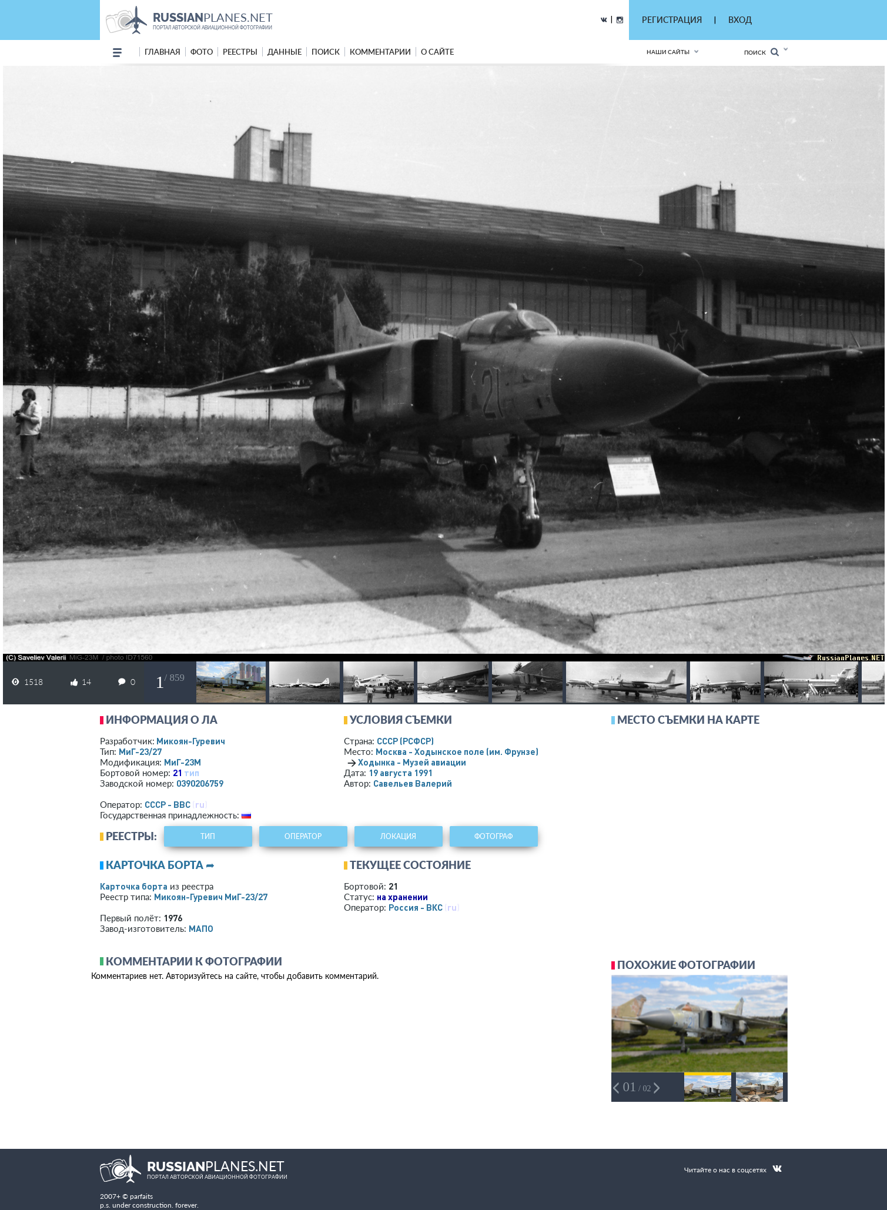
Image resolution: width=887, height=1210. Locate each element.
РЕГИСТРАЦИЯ (672, 20)
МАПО (201, 928)
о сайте (437, 51)
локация (398, 836)
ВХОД (740, 20)
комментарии (380, 51)
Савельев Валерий (412, 783)
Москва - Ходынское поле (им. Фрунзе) (473, 751)
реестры (240, 51)
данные (284, 51)
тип (191, 772)
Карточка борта (134, 886)
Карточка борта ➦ (160, 864)
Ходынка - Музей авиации (412, 762)
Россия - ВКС (416, 907)
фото (201, 51)
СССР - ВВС (167, 804)
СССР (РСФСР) (405, 741)
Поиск (761, 52)
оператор (303, 836)
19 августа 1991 (401, 772)
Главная (162, 51)
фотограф (493, 836)
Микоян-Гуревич (190, 741)
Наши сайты (668, 51)
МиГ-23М (182, 762)
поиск (326, 51)
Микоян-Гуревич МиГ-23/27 (210, 896)
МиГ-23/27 (140, 751)
